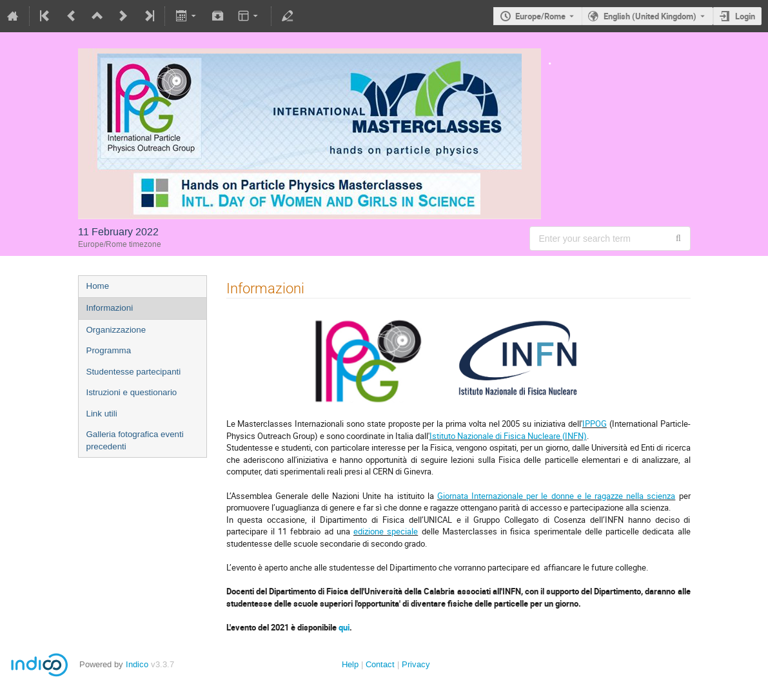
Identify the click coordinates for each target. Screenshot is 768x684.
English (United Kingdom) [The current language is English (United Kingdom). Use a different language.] (650, 16)
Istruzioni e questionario (131, 392)
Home (98, 286)
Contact (380, 664)
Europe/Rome (540, 16)
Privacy (416, 664)
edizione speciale (385, 531)
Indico (137, 664)
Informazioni (109, 308)
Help (350, 664)
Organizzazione (116, 330)
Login (745, 16)
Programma (109, 350)
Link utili (101, 413)
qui (344, 627)
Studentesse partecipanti (133, 371)
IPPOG (594, 423)
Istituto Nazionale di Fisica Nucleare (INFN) (508, 436)
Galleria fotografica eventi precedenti (135, 440)
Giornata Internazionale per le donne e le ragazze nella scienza (556, 496)
